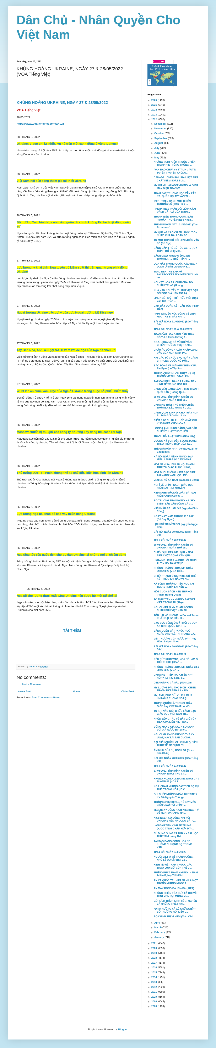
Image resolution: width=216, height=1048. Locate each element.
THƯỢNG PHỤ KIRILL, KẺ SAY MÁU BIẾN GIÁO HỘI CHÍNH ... (175, 803)
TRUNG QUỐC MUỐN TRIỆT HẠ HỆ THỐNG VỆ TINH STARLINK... (174, 375)
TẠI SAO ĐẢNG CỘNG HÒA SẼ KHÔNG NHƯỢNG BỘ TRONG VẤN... (173, 844)
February (160, 932)
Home (76, 691)
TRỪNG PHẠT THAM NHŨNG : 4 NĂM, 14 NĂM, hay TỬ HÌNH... (176, 874)
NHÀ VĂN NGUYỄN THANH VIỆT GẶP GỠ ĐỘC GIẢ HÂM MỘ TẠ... (176, 292)
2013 (154, 982)
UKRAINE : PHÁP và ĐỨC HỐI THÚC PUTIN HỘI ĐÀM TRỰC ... (175, 562)
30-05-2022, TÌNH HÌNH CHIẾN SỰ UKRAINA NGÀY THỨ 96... (173, 398)
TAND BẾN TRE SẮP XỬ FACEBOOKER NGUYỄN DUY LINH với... (176, 274)
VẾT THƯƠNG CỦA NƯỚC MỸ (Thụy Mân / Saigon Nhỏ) (175, 640)
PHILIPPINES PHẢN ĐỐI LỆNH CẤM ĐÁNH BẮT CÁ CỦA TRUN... (175, 210)
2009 (154, 1001)
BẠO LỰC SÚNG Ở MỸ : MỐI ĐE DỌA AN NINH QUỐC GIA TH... (175, 624)
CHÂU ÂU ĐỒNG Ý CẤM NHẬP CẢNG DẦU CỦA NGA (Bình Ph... (176, 351)
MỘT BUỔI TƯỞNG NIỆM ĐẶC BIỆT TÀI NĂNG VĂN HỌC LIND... (174, 474)
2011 (154, 991)
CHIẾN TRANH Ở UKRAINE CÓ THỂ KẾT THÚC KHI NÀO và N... (175, 577)
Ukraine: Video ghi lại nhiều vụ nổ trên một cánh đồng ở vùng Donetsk (67, 143)
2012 (154, 987)
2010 (154, 996)
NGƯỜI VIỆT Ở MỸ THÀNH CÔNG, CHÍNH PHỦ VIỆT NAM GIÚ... (174, 609)
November (160, 128)
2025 (154, 104)
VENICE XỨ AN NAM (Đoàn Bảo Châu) (176, 480)
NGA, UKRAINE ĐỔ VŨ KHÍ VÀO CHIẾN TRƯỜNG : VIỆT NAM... (173, 343)
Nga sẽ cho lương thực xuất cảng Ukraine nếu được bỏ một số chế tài (67, 595)
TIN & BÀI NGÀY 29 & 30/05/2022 (173, 329)
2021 (154, 943)
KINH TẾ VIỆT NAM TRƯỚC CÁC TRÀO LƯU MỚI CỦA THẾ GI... (173, 866)
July (157, 148)
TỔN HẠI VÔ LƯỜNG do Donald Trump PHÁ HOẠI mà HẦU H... (176, 617)
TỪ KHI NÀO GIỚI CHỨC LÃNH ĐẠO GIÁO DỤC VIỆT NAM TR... (175, 712)
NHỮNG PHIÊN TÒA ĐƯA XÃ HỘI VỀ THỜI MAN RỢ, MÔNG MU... (175, 894)
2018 (154, 957)
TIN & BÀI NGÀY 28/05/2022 (170, 654)
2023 (154, 114)
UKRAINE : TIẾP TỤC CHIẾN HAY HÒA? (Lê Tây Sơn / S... (173, 676)
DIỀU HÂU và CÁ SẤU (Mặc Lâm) (173, 682)
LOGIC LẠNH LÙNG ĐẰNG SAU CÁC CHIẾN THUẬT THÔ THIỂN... (175, 430)
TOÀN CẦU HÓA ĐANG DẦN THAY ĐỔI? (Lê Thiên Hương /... (174, 336)
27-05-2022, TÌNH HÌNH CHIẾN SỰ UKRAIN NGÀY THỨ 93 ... (173, 772)
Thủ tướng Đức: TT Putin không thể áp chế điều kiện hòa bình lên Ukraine (70, 472)
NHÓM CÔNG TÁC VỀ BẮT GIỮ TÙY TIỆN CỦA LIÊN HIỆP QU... (175, 720)
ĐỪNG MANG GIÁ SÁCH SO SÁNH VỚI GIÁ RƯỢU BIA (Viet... (174, 728)
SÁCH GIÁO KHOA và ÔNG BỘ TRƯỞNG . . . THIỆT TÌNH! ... (172, 257)
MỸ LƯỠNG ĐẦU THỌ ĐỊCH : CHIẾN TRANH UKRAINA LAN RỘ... (175, 689)
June (157, 152)
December (160, 123)
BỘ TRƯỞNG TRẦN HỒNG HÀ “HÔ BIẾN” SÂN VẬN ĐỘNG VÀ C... (174, 502)
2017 (154, 962)
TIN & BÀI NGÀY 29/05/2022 (170, 539)
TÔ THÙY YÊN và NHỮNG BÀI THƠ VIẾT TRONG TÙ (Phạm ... (174, 601)
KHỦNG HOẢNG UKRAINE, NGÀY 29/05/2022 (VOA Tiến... (173, 570)
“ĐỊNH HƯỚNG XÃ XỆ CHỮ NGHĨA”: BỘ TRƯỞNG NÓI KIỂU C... (175, 910)
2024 (154, 109)
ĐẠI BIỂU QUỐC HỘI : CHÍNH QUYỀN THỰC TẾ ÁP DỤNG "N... (176, 744)
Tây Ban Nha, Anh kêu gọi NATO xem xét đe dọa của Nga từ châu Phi (66, 350)
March (158, 927)
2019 (154, 953)
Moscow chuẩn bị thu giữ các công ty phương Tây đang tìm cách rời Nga (69, 432)
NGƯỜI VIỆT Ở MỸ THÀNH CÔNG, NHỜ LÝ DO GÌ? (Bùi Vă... (174, 858)
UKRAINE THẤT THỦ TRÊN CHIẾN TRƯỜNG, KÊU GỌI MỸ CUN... (174, 406)
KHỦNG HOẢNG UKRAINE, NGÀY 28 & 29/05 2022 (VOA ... (176, 668)
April (157, 922)
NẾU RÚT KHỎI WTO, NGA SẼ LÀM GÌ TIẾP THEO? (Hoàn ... (176, 661)
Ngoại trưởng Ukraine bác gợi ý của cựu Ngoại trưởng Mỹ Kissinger (65, 312)
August (159, 143)
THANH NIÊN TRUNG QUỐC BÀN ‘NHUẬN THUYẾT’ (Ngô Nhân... (173, 218)
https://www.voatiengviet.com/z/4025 (40, 123)
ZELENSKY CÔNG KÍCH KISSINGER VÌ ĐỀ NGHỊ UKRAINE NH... (176, 811)
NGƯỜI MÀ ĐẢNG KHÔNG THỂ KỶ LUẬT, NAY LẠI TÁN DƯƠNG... (174, 736)
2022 (154, 119)
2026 (154, 100)
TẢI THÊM (72, 630)
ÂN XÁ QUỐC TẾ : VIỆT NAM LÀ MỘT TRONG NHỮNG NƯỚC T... (176, 882)
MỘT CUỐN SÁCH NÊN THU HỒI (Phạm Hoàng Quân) (173, 593)
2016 (154, 967)
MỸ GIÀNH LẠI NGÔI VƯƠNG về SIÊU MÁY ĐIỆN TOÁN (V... (176, 187)
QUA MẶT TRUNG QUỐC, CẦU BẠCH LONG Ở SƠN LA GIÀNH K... (176, 265)
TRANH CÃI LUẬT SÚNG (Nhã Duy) (174, 436)
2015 (154, 972)
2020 (154, 948)
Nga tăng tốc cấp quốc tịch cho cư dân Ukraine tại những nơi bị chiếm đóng (71, 554)
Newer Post (24, 691)
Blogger (123, 1029)
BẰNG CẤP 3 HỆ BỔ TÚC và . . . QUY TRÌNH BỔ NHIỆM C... (175, 249)
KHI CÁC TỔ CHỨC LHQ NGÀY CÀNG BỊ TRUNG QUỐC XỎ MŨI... (176, 359)
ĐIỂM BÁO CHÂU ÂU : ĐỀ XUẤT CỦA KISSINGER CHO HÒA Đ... (176, 422)
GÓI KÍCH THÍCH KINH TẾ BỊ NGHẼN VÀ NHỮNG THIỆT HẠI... (175, 902)
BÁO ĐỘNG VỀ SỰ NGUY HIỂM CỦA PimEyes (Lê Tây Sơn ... (175, 367)
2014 (154, 977)
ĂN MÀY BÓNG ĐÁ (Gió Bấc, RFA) (174, 888)
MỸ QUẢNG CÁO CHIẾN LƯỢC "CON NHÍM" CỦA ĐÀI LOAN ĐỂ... (175, 234)
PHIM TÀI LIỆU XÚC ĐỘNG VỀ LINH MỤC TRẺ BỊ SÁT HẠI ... (175, 315)
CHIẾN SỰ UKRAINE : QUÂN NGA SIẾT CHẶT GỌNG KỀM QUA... (173, 554)
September (161, 138)
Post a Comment (32, 684)
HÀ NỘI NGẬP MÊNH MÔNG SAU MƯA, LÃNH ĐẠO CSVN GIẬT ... (174, 458)
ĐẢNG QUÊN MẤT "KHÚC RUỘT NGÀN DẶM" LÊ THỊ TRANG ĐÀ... (175, 632)
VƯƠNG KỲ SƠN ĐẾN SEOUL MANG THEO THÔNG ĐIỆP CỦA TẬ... (175, 442)
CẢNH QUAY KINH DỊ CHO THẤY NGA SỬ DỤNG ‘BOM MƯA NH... (176, 414)
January (159, 937)
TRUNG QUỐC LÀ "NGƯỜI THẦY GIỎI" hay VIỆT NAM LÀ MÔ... (173, 705)
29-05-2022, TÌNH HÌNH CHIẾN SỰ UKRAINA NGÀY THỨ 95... (173, 546)
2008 (154, 1006)
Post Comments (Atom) (45, 697)
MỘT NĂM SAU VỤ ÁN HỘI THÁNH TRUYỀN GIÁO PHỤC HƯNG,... (174, 466)
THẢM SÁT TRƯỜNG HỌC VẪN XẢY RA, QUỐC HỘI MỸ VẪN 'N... (175, 195)
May (157, 157)
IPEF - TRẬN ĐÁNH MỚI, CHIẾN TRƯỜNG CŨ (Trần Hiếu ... (172, 202)
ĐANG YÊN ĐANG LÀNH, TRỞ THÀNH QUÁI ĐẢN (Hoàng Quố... (176, 390)
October (159, 133)
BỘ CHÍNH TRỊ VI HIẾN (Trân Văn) (173, 916)
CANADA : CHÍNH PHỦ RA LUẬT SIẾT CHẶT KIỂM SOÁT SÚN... (176, 179)
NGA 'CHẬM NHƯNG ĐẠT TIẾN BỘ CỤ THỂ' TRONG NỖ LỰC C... (176, 788)
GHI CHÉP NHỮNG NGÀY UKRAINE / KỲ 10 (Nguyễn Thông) (175, 796)
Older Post (127, 691)
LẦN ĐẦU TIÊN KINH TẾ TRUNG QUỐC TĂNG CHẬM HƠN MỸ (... (174, 827)
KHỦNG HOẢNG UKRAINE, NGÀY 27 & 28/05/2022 (63, 102)
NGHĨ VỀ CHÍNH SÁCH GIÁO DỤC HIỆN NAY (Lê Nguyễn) (174, 486)
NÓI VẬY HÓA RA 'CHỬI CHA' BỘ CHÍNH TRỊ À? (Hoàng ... (173, 284)
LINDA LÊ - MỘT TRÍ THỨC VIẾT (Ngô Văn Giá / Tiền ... (176, 299)
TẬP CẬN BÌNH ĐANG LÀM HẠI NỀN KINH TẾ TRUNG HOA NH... (175, 383)
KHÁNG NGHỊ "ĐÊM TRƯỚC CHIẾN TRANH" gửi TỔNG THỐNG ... (174, 163)
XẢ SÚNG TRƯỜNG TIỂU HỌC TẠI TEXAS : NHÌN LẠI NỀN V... (174, 585)
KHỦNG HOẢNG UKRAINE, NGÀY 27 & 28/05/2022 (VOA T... (176, 780)
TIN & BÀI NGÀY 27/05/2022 (170, 765)
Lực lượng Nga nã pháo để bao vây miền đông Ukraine (56, 513)
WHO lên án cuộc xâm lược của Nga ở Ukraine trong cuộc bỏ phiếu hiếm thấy (72, 391)
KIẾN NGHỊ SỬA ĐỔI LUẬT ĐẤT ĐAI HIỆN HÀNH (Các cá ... (175, 494)
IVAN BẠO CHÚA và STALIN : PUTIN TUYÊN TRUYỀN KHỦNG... (175, 171)
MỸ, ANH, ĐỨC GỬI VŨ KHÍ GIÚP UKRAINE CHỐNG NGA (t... (173, 697)
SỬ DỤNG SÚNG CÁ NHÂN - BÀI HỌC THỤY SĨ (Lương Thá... (176, 835)
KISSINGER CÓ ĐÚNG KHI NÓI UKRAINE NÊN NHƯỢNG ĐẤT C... (175, 819)
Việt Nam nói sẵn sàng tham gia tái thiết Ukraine (51, 180)
